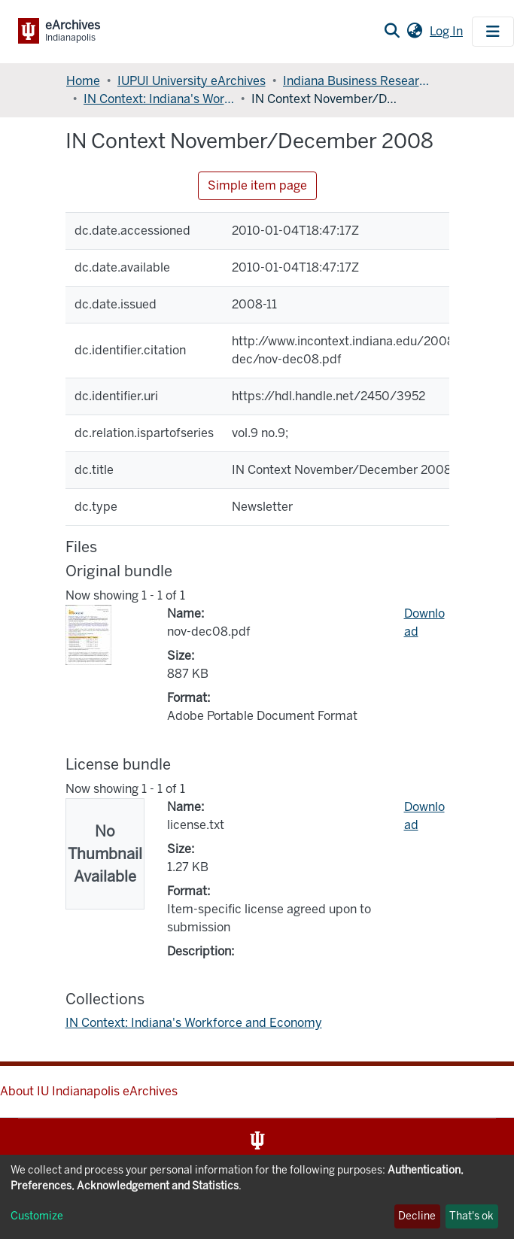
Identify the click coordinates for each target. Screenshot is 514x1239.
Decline (417, 1216)
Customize (37, 1216)
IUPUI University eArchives (191, 81)
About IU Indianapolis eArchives (89, 1091)
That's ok (471, 1216)
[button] (414, 32)
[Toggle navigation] (493, 32)
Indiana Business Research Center (358, 81)
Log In (448, 31)
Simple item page (257, 185)
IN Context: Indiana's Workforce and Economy (159, 99)
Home (83, 81)
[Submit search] (392, 31)
